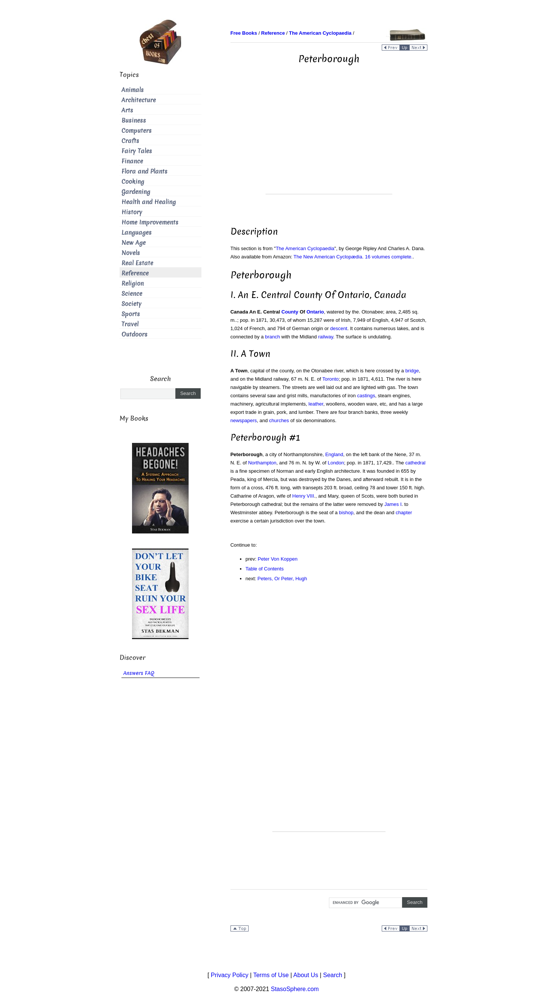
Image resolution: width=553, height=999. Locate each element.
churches (279, 420)
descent (338, 328)
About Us (305, 975)
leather (316, 404)
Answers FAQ (138, 673)
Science (131, 294)
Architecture (138, 100)
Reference (135, 273)
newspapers (243, 420)
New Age (133, 243)
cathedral (415, 463)
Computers (136, 131)
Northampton (262, 463)
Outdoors (134, 334)
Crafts (130, 141)
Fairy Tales (136, 151)
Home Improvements (149, 222)
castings (366, 395)
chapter (404, 512)
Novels (130, 253)
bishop (346, 512)
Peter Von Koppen (278, 559)
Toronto (330, 379)
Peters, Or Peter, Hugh (282, 578)
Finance (132, 161)
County (289, 312)
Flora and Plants (144, 171)
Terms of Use (271, 975)
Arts (127, 110)
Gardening (135, 192)
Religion (132, 283)
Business (133, 120)
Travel (129, 324)
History (131, 212)
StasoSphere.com (295, 989)
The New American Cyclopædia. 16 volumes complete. (353, 257)
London (336, 463)
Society (131, 304)
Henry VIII (303, 496)
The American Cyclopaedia (305, 248)
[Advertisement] (329, 141)
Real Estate (137, 263)
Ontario (315, 312)
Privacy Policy (230, 975)
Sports (130, 314)
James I (393, 504)
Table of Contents (265, 569)
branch (272, 337)
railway (325, 337)
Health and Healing (148, 202)
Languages (136, 233)
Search (332, 975)
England (334, 454)
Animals (132, 90)
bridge (412, 370)
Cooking (132, 182)
